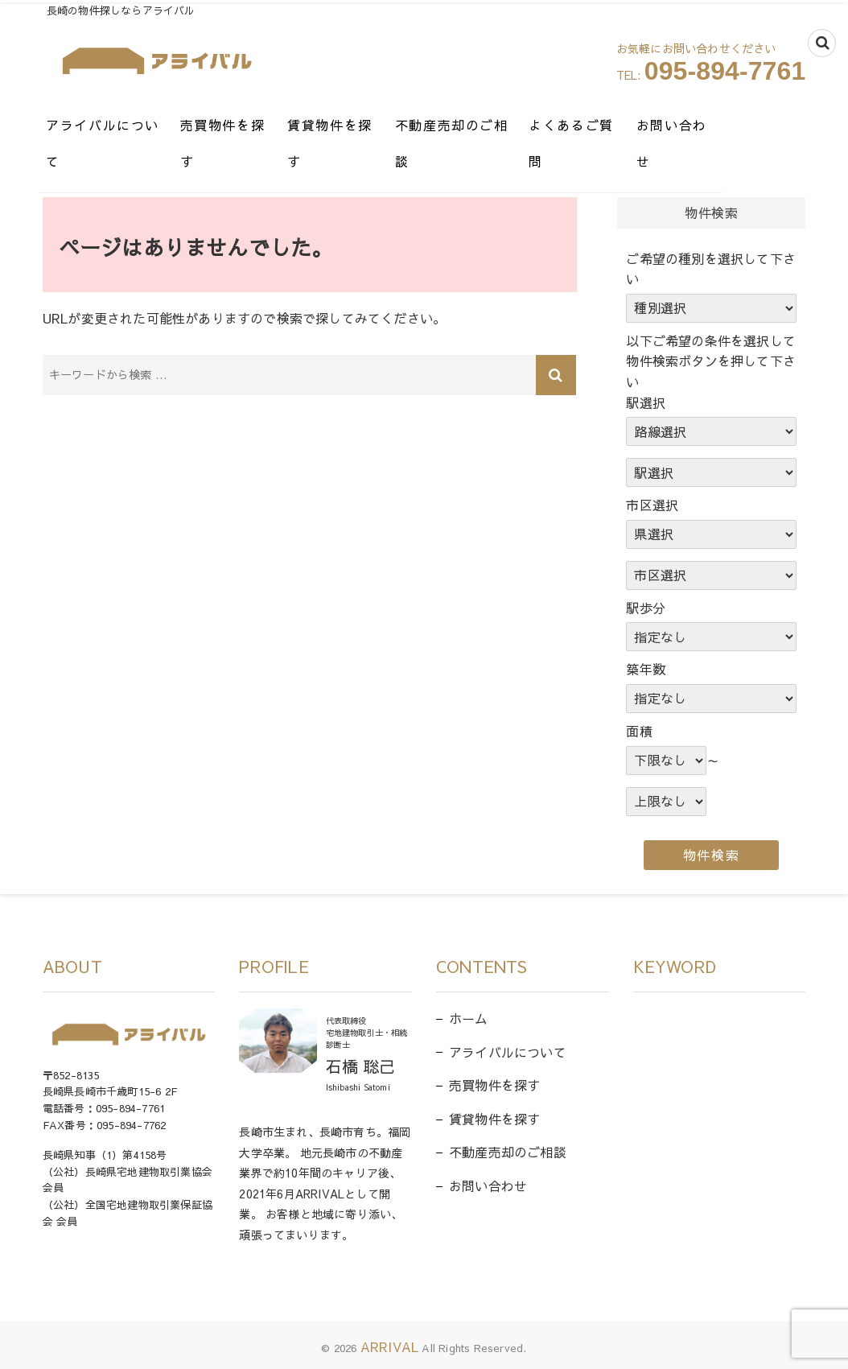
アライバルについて (114, 125)
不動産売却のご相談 (505, 125)
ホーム (468, 1018)
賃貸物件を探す (370, 125)
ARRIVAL (389, 1346)
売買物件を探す (249, 125)
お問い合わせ (755, 125)
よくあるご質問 (640, 125)
